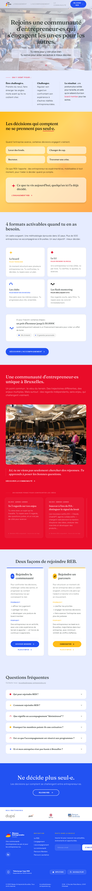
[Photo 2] (40, 463)
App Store (57, 872)
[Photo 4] (44, 463)
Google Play (77, 872)
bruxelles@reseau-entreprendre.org (32, 683)
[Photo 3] (42, 463)
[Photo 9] (52, 463)
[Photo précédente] (9, 435)
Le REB (36, 838)
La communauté (60, 4)
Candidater (65, 644)
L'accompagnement (40, 4)
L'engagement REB (20, 195)
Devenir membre (25, 644)
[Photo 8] (51, 463)
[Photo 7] (49, 463)
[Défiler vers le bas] (46, 66)
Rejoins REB (46, 792)
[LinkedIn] (8, 854)
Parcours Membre (40, 851)
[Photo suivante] (82, 435)
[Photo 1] (39, 463)
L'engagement (20, 4)
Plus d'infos (25, 650)
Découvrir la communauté (20, 482)
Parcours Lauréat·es (41, 855)
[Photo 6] (47, 463)
